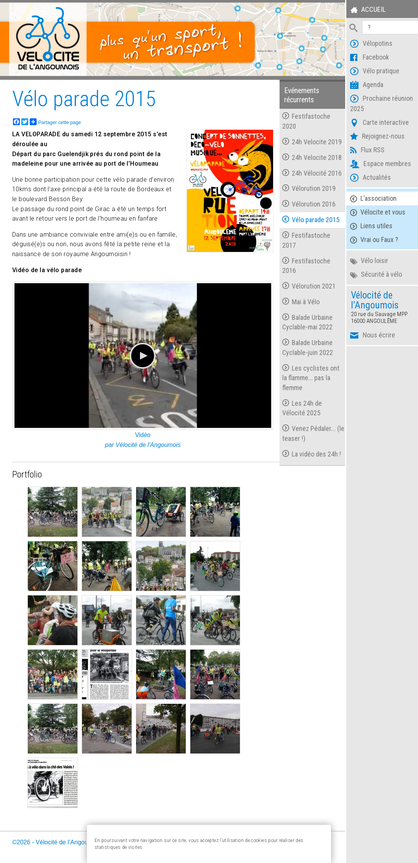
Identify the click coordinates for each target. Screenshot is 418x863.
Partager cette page (55, 120)
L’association (369, 198)
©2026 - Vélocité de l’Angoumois (56, 839)
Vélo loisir (365, 260)
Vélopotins (367, 44)
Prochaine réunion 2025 (377, 103)
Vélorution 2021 (305, 285)
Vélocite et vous (373, 212)
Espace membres (376, 165)
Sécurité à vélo (372, 274)
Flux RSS (363, 151)
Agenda (362, 86)
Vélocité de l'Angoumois (146, 441)
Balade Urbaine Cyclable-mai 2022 (303, 321)
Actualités (366, 178)
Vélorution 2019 (305, 188)
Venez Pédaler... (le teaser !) (305, 432)
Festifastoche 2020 (302, 120)
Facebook (365, 58)
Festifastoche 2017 (302, 239)
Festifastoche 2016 (302, 265)
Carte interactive (375, 123)
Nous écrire (368, 336)
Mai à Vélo (297, 301)
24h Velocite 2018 (308, 156)
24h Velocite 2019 (308, 141)
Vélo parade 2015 (307, 219)
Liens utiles (367, 226)
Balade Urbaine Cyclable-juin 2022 (303, 346)
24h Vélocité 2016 (308, 172)
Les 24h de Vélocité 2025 (298, 407)
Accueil (363, 10)
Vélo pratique (370, 72)
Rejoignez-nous (373, 137)
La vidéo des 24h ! (307, 453)
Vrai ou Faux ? (370, 240)
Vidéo (141, 432)
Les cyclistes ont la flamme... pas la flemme (307, 376)
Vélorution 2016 (305, 203)
